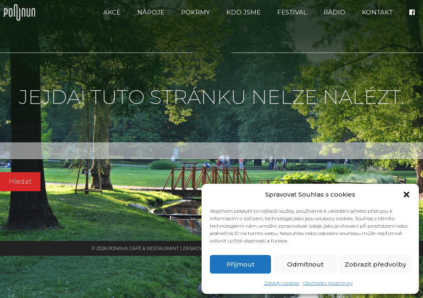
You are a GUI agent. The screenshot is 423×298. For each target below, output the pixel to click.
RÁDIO (334, 12)
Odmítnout (305, 264)
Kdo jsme (243, 12)
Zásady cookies (281, 283)
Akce (112, 12)
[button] (406, 194)
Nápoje (150, 12)
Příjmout (240, 264)
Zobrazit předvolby (375, 264)
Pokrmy (195, 12)
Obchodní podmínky (328, 283)
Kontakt (377, 12)
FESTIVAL (292, 12)
